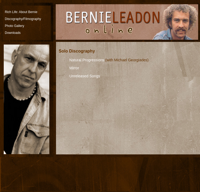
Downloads (13, 33)
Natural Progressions (86, 60)
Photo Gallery (14, 26)
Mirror (74, 68)
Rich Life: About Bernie (21, 12)
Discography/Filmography (23, 19)
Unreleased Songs (84, 76)
